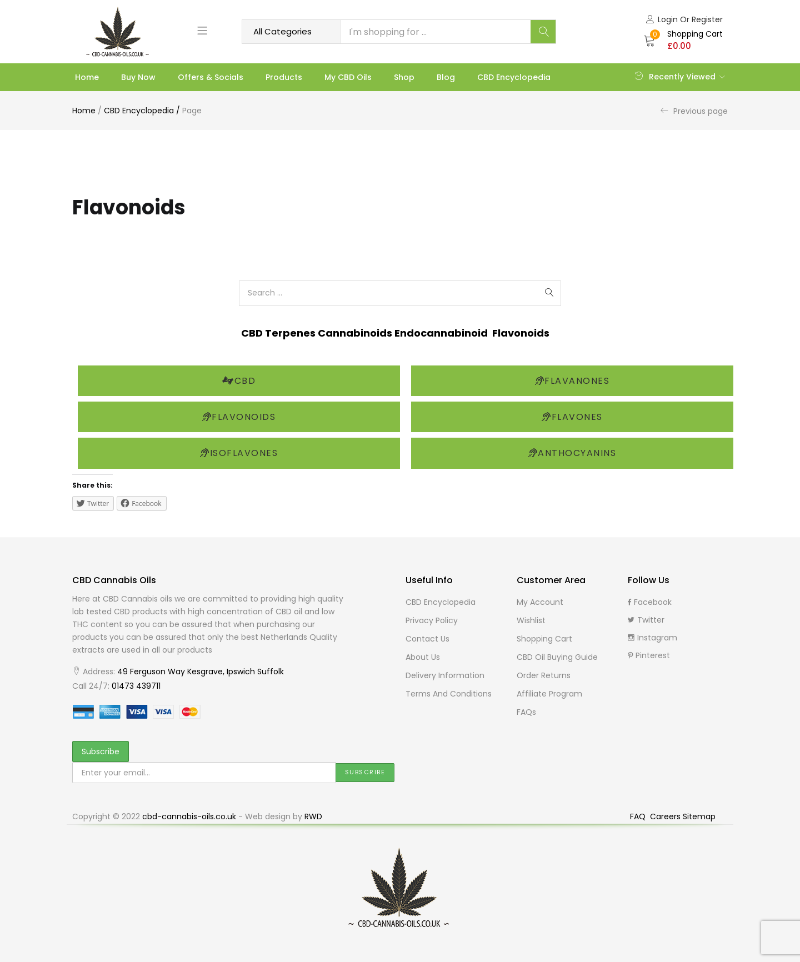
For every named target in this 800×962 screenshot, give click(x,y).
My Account (540, 602)
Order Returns (544, 675)
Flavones (572, 416)
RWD (313, 816)
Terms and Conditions (449, 693)
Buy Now (138, 77)
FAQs (526, 712)
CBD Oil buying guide (557, 657)
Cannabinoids (356, 333)
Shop (404, 77)
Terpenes (291, 333)
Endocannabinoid (443, 333)
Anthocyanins (572, 453)
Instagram (652, 637)
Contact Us (427, 638)
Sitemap (699, 816)
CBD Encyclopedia (514, 77)
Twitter (646, 619)
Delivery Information (445, 675)
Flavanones (572, 380)
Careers (666, 816)
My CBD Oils (348, 77)
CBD (253, 333)
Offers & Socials (210, 77)
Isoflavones (239, 453)
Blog (446, 77)
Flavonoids (520, 333)
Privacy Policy (432, 620)
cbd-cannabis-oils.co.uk (189, 816)
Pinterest (649, 655)
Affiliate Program (549, 693)
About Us (423, 657)
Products (284, 77)
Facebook (650, 602)
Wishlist (531, 620)
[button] (683, 40)
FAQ (639, 816)
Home (87, 77)
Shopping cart (544, 638)
